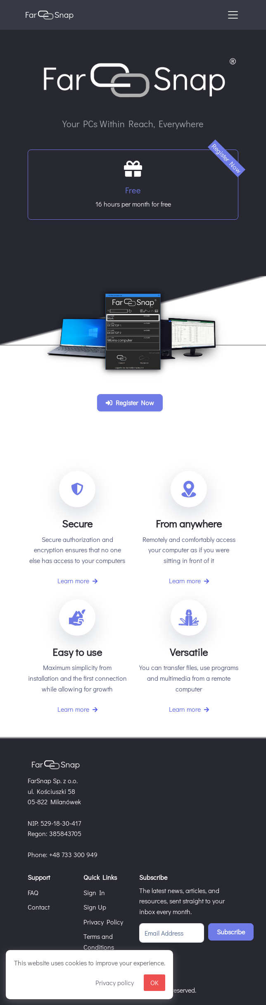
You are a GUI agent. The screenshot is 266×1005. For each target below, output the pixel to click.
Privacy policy (114, 982)
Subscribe (231, 931)
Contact (39, 907)
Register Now (130, 402)
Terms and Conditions (98, 941)
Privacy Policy (103, 921)
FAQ (33, 892)
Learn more (77, 580)
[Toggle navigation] (233, 15)
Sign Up (94, 907)
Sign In (94, 892)
